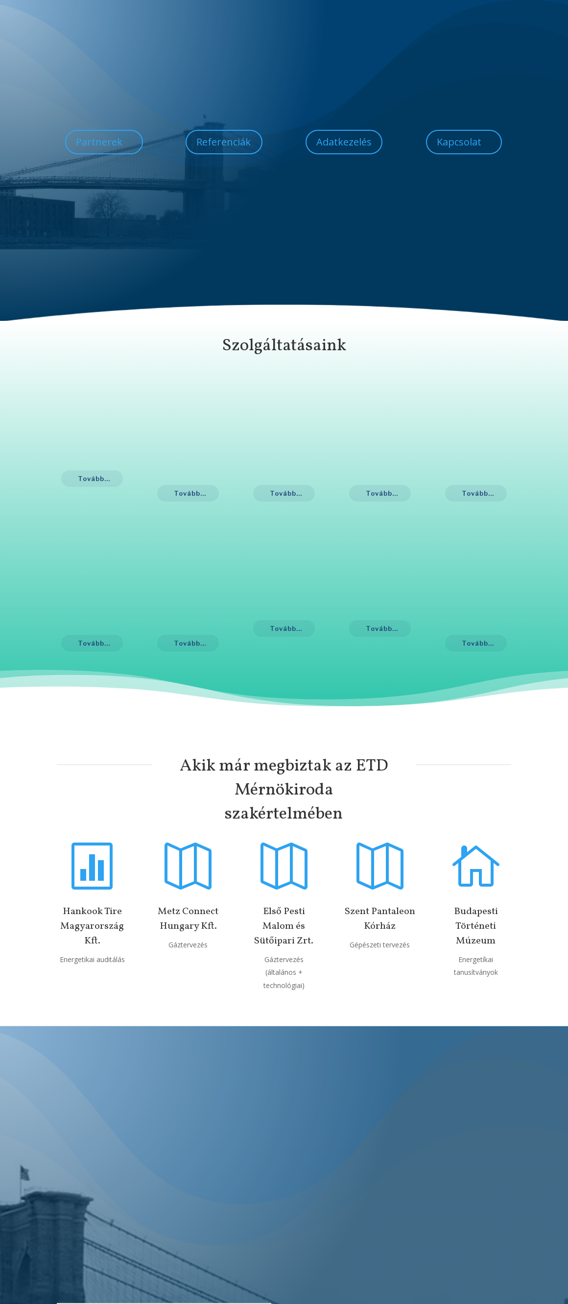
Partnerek (99, 141)
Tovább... (94, 479)
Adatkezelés (344, 141)
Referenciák (223, 141)
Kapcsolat (459, 141)
